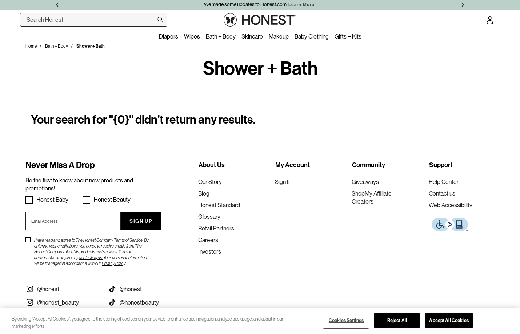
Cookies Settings (346, 320)
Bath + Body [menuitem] (221, 36)
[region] (260, 321)
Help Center (444, 181)
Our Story (210, 181)
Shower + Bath (90, 46)
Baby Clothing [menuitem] (312, 36)
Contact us (442, 193)
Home (31, 46)
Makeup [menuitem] (279, 36)
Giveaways (365, 181)
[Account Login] (489, 21)
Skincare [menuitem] (252, 36)
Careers (208, 240)
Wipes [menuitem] (192, 36)
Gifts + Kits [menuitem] (348, 36)
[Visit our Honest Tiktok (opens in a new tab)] (144, 289)
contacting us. (91, 257)
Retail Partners (216, 228)
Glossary (209, 216)
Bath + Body (56, 46)
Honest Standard (219, 205)
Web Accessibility (450, 205)
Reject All (397, 320)
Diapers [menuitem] (168, 36)
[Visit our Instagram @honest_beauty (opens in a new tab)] (61, 302)
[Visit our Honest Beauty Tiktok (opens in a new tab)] (144, 302)
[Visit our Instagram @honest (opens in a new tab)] (61, 289)
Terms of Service (128, 240)
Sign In (283, 181)
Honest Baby (52, 199)
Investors (209, 251)
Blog (203, 193)
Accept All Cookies (448, 320)
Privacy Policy (113, 263)
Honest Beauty (112, 199)
